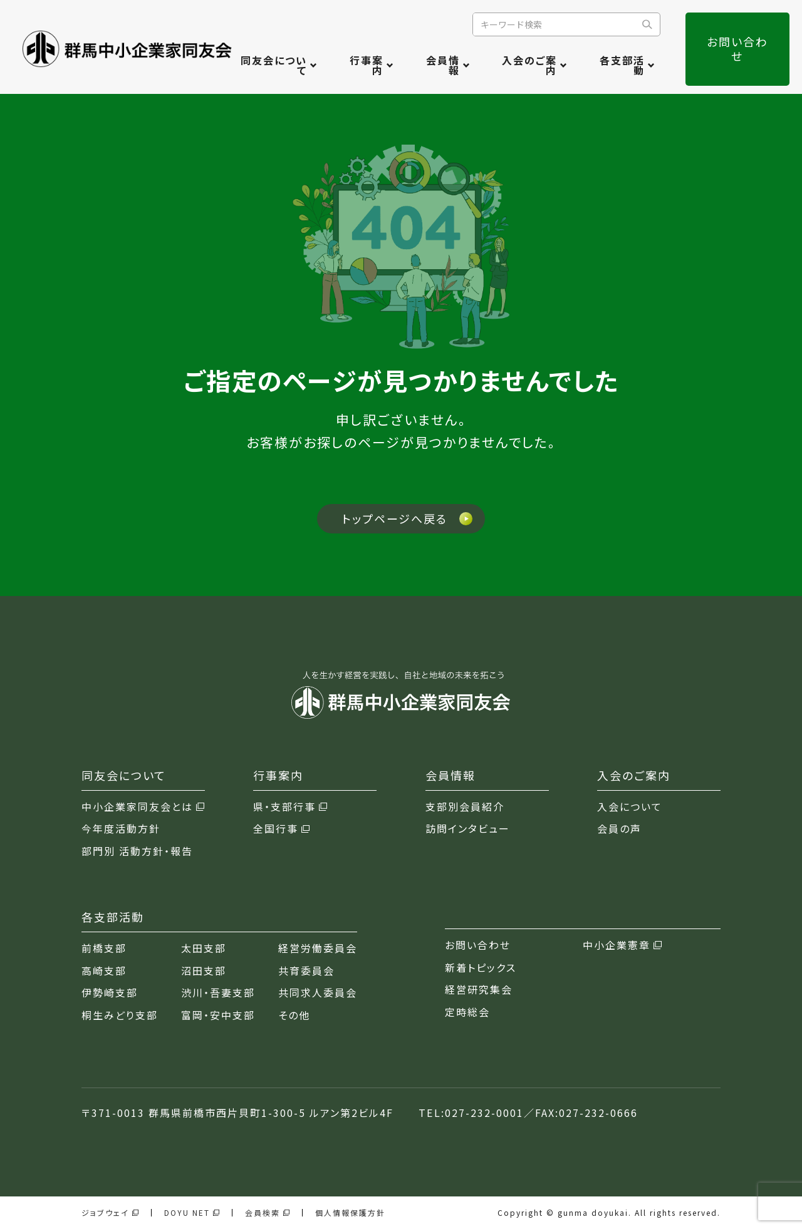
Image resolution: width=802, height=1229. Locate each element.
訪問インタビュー (467, 828)
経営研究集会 (479, 989)
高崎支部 (104, 970)
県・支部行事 (290, 806)
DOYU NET (191, 1212)
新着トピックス (480, 967)
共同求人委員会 (317, 992)
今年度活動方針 (120, 828)
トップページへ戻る (394, 518)
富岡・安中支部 (218, 1015)
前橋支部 (104, 948)
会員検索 (267, 1212)
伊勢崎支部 (109, 992)
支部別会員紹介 (464, 806)
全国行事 (281, 828)
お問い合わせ (737, 48)
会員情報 (443, 65)
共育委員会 (306, 970)
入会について (629, 806)
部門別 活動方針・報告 (137, 851)
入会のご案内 (529, 65)
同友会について (274, 65)
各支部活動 (622, 65)
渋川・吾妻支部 (218, 992)
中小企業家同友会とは (142, 806)
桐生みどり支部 (119, 1015)
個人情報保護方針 (350, 1212)
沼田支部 (203, 970)
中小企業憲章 (622, 945)
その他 (294, 1015)
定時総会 (467, 1012)
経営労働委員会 (317, 948)
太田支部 (203, 948)
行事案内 (366, 65)
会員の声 (619, 828)
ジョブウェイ (109, 1212)
